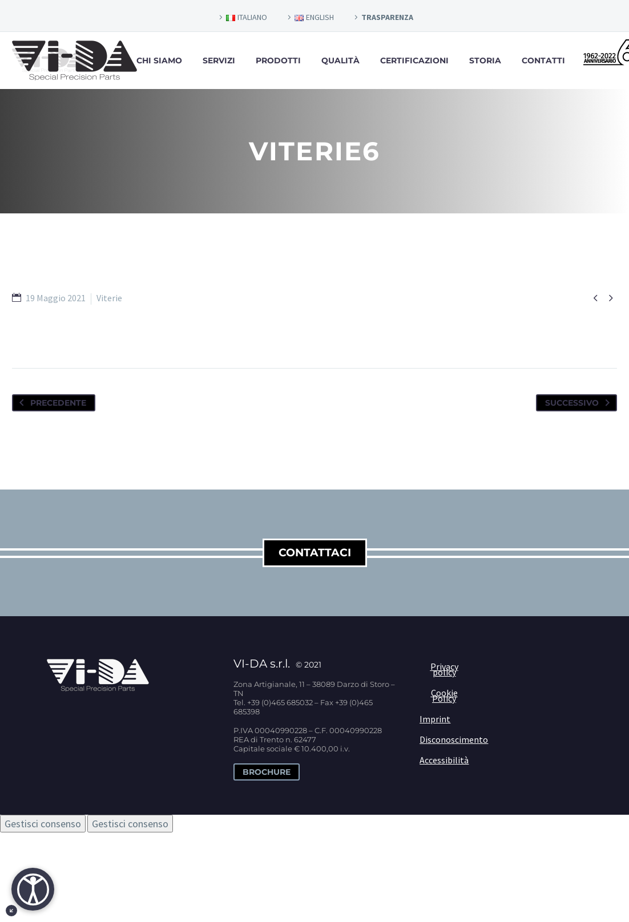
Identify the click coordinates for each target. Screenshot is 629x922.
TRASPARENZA (387, 17)
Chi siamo (159, 60)
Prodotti (278, 60)
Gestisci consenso (43, 823)
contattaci (315, 552)
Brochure (267, 772)
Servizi (219, 60)
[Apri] (32, 889)
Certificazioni (414, 60)
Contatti (543, 60)
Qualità (340, 60)
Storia (485, 60)
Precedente (50, 402)
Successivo (579, 402)
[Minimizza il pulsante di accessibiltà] (11, 910)
